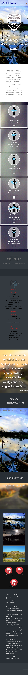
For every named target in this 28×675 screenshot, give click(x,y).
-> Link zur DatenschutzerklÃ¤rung (14, 657)
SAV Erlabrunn (8, 3)
